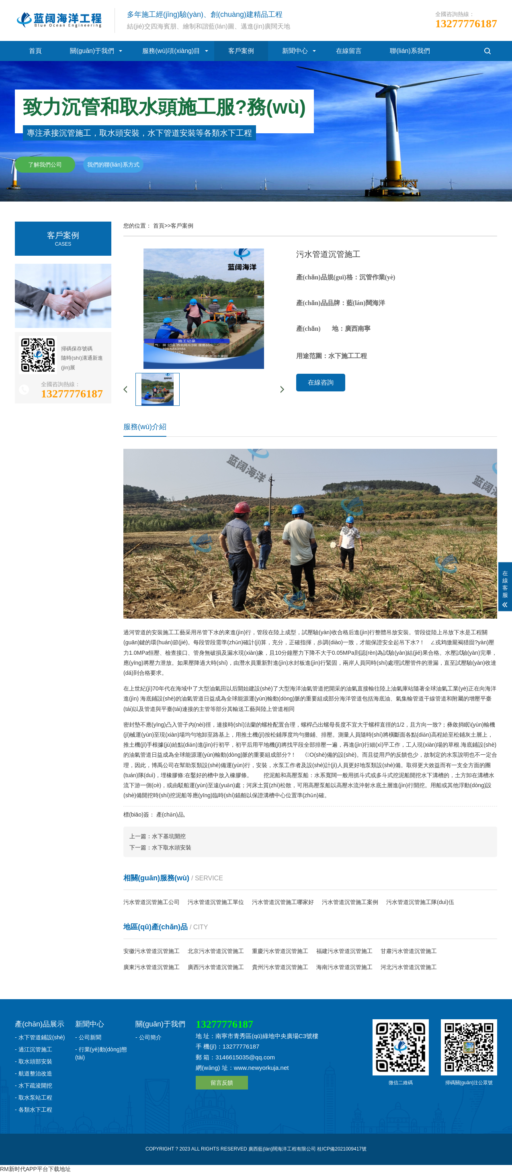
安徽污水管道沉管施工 (151, 951)
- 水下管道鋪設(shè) (40, 1037)
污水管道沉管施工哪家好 (283, 902)
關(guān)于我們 (92, 50)
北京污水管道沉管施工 (216, 951)
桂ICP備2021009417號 (342, 1149)
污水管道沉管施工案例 (350, 902)
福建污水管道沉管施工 (344, 951)
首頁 (35, 50)
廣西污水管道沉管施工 (216, 967)
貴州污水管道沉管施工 (280, 967)
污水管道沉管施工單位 (216, 902)
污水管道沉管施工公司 (151, 902)
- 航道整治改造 (33, 1073)
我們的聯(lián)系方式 (113, 164)
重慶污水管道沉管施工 (280, 951)
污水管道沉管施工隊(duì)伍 (420, 902)
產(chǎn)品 (170, 814)
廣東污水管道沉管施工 (151, 967)
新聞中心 (295, 50)
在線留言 (349, 50)
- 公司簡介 (148, 1037)
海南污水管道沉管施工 (344, 967)
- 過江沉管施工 (33, 1049)
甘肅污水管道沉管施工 (409, 951)
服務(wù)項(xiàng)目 (171, 50)
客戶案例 (241, 50)
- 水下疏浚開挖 (33, 1085)
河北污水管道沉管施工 (409, 967)
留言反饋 (222, 1082)
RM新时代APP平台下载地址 (35, 1169)
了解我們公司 (45, 164)
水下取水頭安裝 (171, 847)
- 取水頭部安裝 (33, 1061)
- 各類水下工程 (33, 1109)
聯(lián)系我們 (410, 50)
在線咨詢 (321, 382)
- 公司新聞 (88, 1037)
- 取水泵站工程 (33, 1097)
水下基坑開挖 (169, 836)
